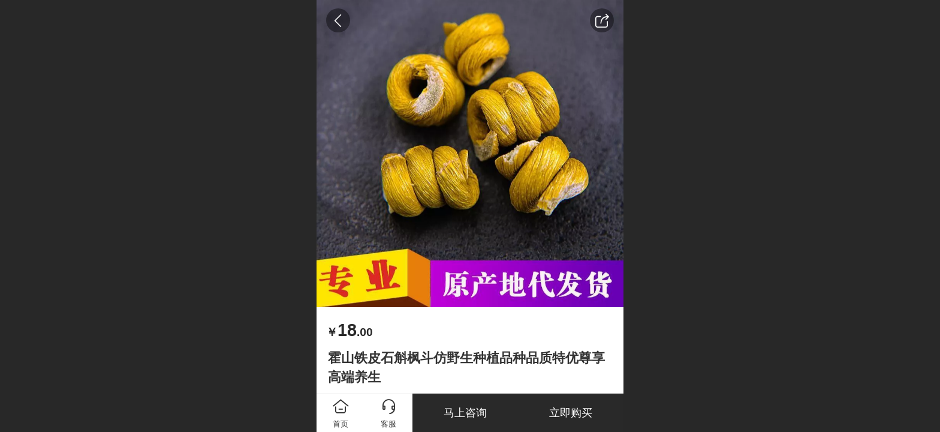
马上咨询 (465, 413)
